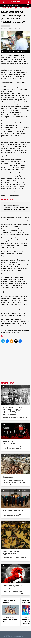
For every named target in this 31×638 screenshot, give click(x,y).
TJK (8, 5)
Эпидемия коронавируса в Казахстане (10, 28)
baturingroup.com (17, 636)
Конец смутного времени (8, 601)
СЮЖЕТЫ (26, 8)
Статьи (10, 8)
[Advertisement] (15, 365)
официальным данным (12, 319)
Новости (4, 8)
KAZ (2, 5)
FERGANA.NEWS (15, 2)
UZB (13, 5)
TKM (10, 5)
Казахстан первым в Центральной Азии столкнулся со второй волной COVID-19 (15, 207)
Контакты (4, 632)
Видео (15, 8)
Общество (14, 26)
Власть (19, 26)
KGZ (5, 5)
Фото (20, 8)
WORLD (16, 5)
